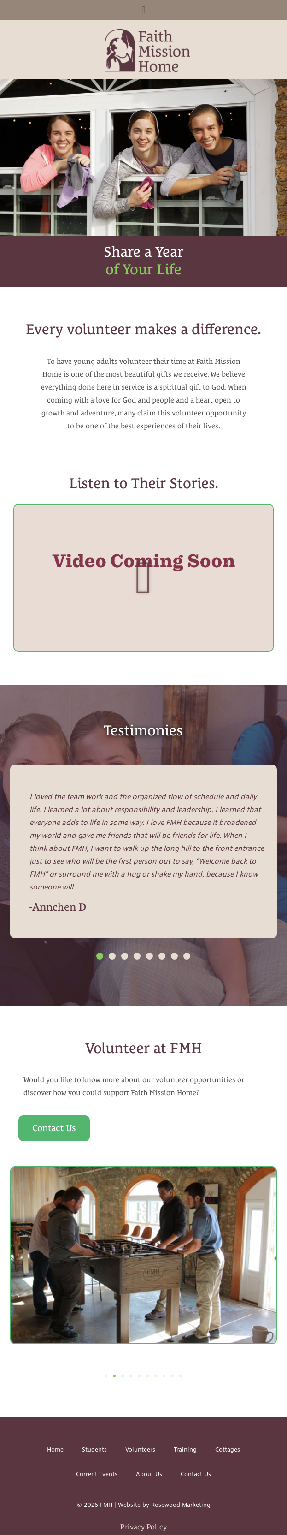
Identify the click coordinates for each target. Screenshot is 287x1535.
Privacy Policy (143, 1527)
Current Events (96, 1474)
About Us (149, 1474)
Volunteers (140, 1450)
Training (185, 1450)
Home (55, 1450)
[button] (143, 10)
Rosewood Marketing (181, 1505)
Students (94, 1450)
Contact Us (196, 1474)
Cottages (227, 1450)
